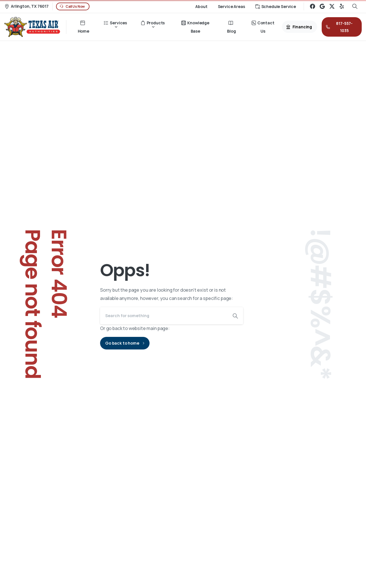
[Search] (164, 315)
